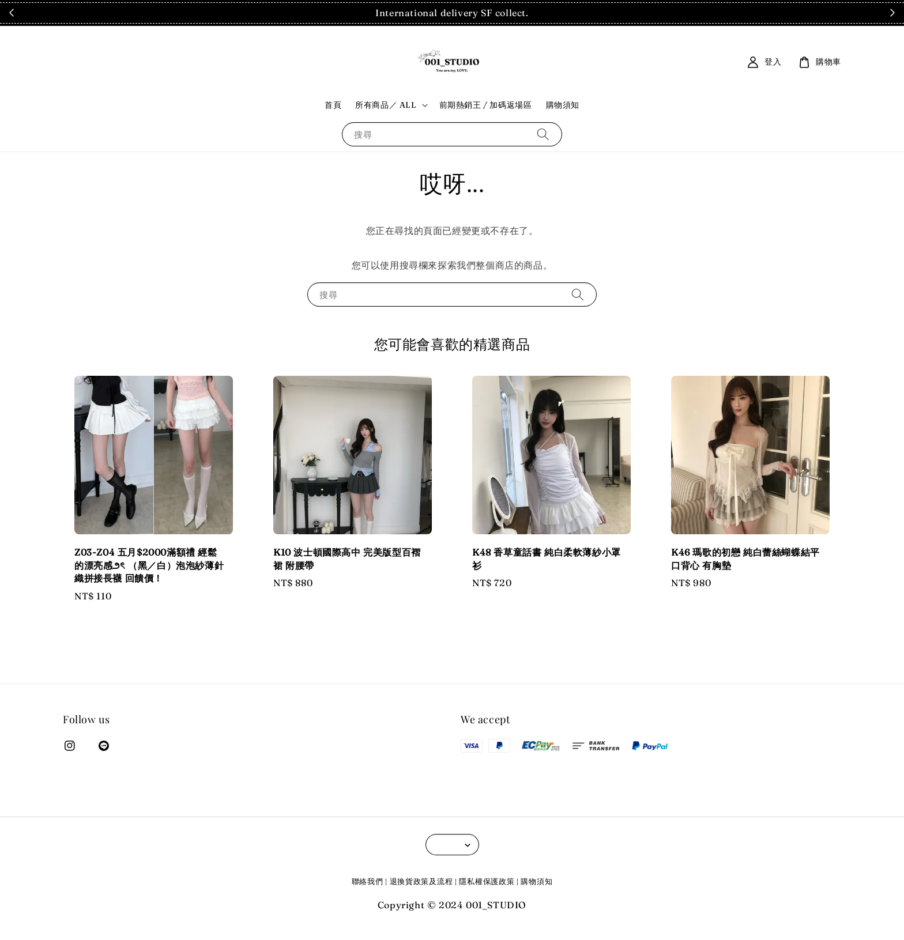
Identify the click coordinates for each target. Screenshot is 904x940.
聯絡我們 (367, 881)
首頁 (333, 105)
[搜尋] (543, 134)
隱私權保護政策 (486, 881)
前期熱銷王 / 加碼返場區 (485, 105)
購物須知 (562, 105)
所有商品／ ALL (385, 105)
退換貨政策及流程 (421, 881)
